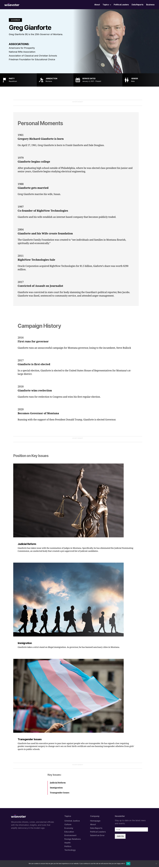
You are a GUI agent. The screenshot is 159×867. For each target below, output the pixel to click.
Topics (106, 5)
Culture (67, 824)
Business (150, 5)
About (97, 5)
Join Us (120, 836)
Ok (128, 863)
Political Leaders (121, 5)
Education (69, 832)
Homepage (95, 821)
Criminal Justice (72, 821)
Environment (70, 835)
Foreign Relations (72, 839)
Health (67, 843)
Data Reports (137, 5)
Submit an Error (97, 835)
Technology (70, 850)
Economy (68, 828)
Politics (67, 846)
